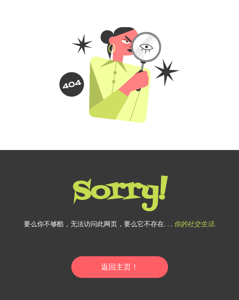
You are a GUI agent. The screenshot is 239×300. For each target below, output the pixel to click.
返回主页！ (119, 266)
